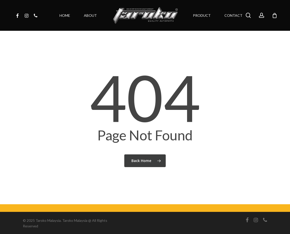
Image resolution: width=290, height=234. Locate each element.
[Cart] (274, 15)
